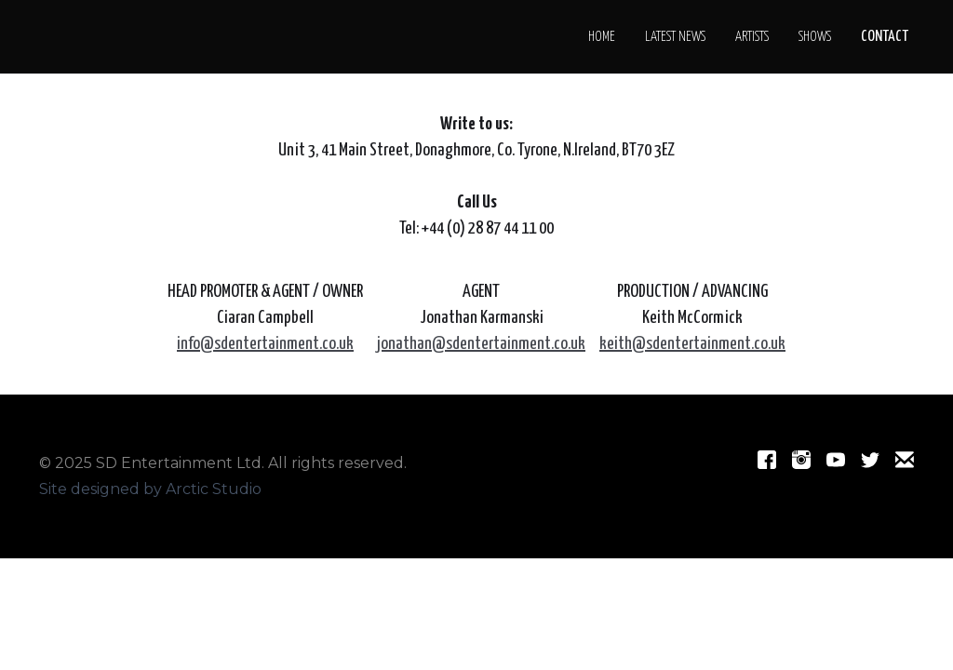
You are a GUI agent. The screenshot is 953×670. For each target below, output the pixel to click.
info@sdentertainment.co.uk (265, 344)
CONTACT (884, 37)
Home (601, 37)
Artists (752, 37)
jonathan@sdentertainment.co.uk (481, 344)
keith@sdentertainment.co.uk (692, 344)
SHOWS (815, 37)
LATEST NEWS (675, 37)
